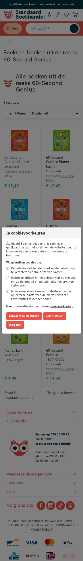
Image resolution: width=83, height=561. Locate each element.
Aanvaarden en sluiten (24, 316)
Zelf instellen (55, 316)
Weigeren (15, 325)
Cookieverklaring (61, 306)
